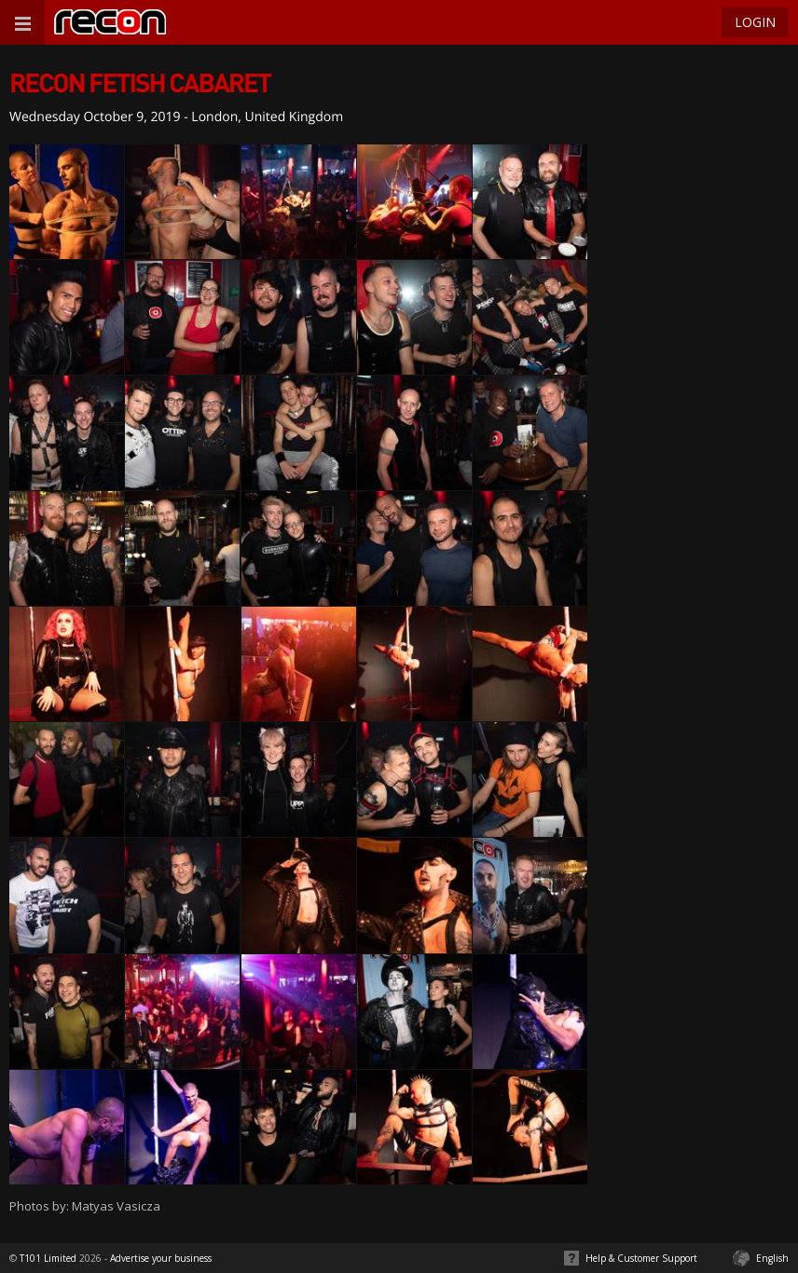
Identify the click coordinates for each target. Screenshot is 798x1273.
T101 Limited (48, 1258)
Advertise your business (161, 1258)
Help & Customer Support (641, 1258)
